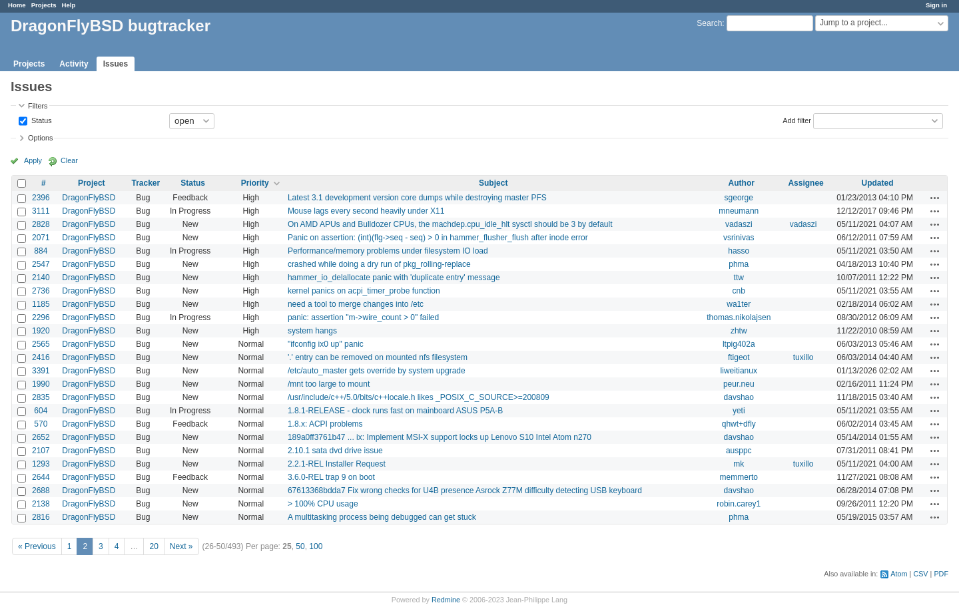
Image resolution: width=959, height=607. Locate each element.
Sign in (936, 5)
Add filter (797, 120)
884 (40, 251)
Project (91, 183)
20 (153, 546)
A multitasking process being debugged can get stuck (382, 517)
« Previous (37, 546)
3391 (41, 370)
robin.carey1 (739, 503)
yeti (739, 410)
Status (40, 120)
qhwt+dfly (739, 424)
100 (315, 546)
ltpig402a (739, 344)
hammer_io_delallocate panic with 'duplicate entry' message (394, 277)
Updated (878, 183)
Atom (898, 574)
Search (709, 23)
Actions (935, 197)
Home (17, 5)
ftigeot (739, 357)
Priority (255, 183)
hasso (738, 251)
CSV (920, 574)
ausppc (739, 450)
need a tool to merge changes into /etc (356, 304)
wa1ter (739, 304)
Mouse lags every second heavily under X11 (366, 211)
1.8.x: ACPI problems (325, 424)
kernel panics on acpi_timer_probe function (364, 291)
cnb (739, 291)
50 (300, 546)
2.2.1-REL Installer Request (337, 464)
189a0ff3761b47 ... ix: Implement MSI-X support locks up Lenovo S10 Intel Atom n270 (439, 437)
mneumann (739, 211)
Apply (33, 160)
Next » (181, 546)
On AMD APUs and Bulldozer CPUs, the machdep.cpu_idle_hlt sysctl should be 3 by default (450, 224)
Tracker (145, 183)
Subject (493, 183)
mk (738, 464)
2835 (41, 397)
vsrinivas (739, 237)
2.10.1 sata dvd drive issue (335, 450)
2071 (41, 237)
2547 (41, 264)
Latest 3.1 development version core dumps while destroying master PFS (417, 197)
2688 (41, 490)
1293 (41, 464)
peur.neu (739, 384)
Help (69, 5)
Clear (69, 160)
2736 (41, 291)
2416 (41, 357)
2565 (41, 344)
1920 (41, 330)
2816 (41, 517)
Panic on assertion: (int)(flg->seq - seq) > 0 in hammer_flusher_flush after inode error (438, 237)
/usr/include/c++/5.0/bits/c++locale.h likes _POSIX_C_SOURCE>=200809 (418, 397)
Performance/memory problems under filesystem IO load (388, 251)
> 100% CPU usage (323, 503)
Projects (44, 5)
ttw (739, 277)
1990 (41, 384)
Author (742, 183)
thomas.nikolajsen (739, 317)
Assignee (805, 183)
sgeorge (739, 197)
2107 (41, 450)
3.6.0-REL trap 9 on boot (331, 477)
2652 (41, 437)
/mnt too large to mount (329, 384)
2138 (41, 503)
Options (40, 138)
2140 (41, 277)
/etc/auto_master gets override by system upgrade (377, 370)
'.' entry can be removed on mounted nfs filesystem (378, 357)
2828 (41, 224)
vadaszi (739, 224)
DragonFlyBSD (88, 197)
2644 (41, 477)
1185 (41, 304)
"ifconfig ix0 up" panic (326, 344)
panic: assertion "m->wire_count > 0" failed (363, 317)
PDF (941, 574)
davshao (739, 397)
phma (739, 264)
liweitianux (739, 370)
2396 (41, 197)
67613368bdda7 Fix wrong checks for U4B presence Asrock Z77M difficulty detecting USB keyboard (465, 490)
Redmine (446, 600)
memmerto (739, 477)
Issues (115, 64)
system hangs (312, 330)
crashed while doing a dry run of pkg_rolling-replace (379, 264)
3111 (41, 211)
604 (40, 410)
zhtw (739, 330)
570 (40, 424)
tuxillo (803, 357)
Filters (37, 106)
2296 (41, 317)
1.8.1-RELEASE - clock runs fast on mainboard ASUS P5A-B (395, 410)
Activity (73, 64)
